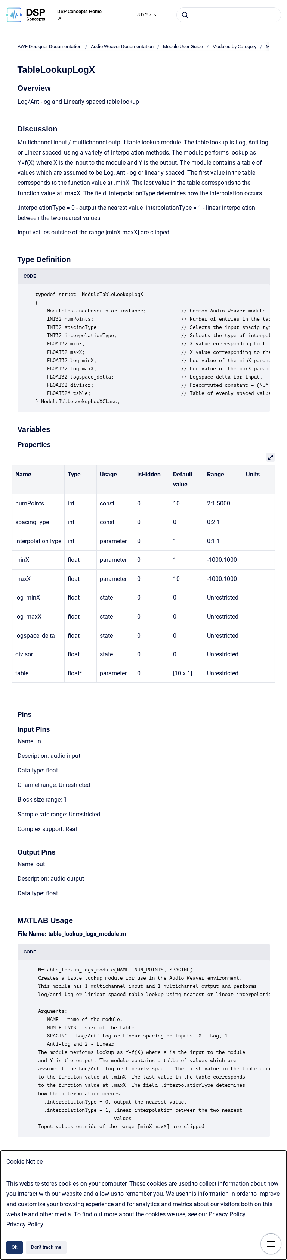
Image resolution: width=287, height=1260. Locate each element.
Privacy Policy (24, 1224)
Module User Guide (183, 46)
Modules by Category (234, 46)
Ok (15, 1247)
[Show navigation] (271, 1244)
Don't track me (46, 1247)
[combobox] (229, 15)
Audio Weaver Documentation (122, 46)
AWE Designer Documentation (49, 46)
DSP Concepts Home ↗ (79, 15)
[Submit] (185, 15)
